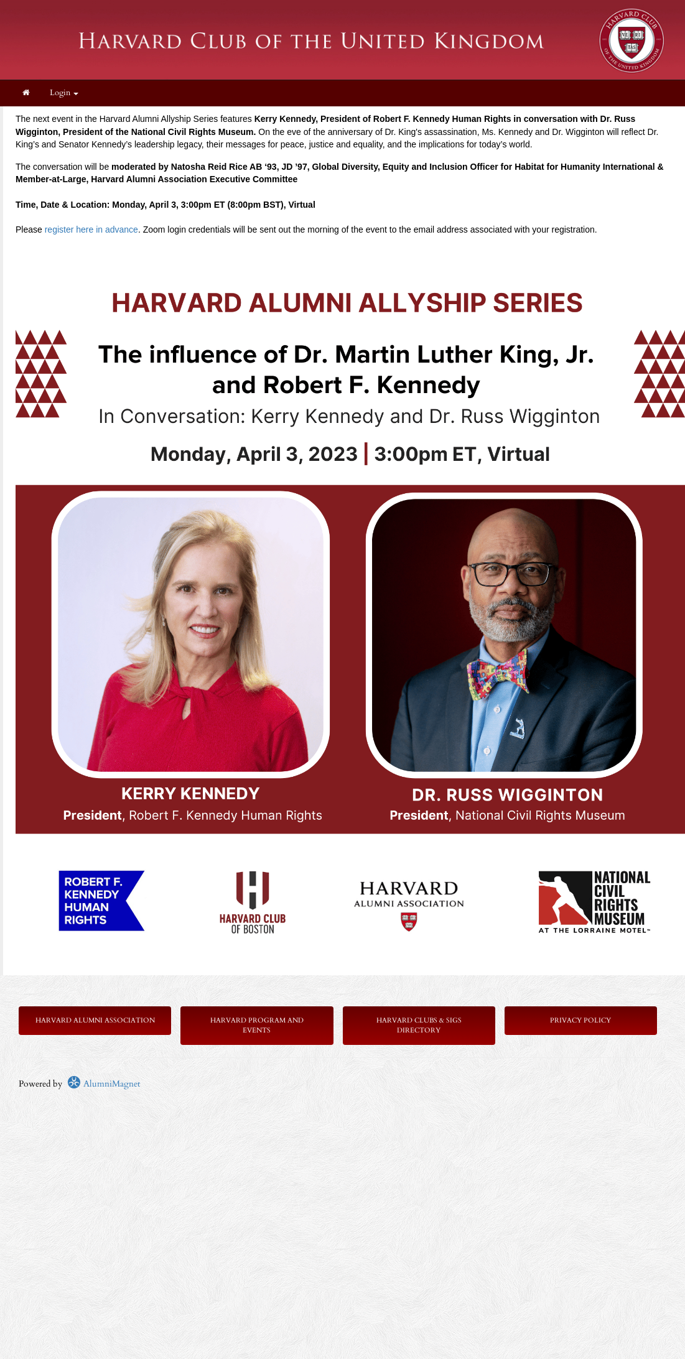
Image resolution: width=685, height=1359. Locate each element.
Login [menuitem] (64, 93)
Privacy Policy (580, 1020)
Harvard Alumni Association (95, 1020)
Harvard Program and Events (257, 1025)
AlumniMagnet (103, 1084)
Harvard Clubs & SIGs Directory (419, 1025)
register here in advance (91, 229)
